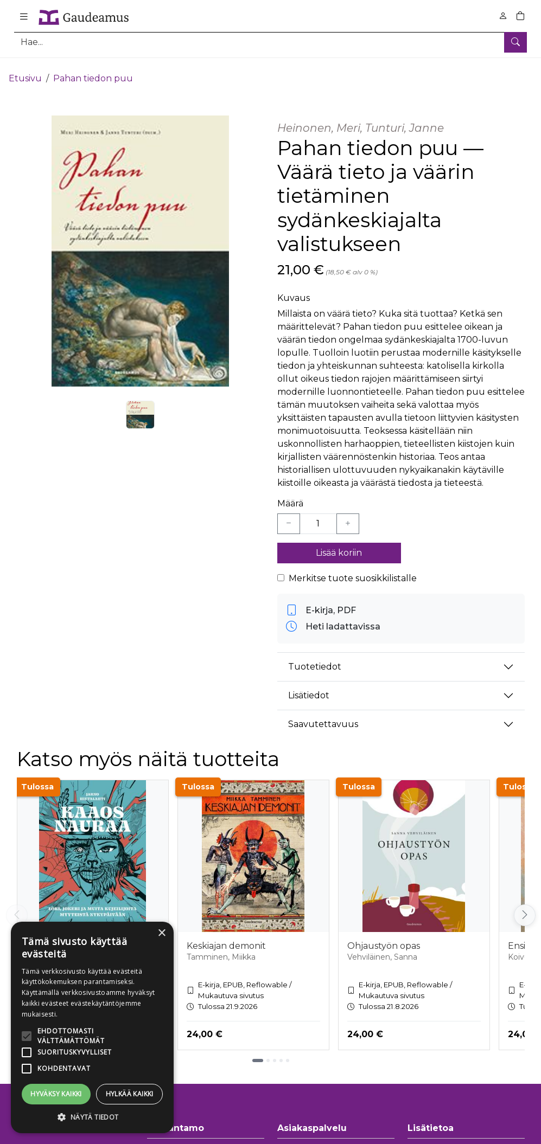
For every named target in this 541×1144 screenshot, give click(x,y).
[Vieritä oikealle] (525, 906)
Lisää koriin (339, 543)
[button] (92, 1116)
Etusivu (25, 69)
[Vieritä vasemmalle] (17, 906)
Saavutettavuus (323, 715)
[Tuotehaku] (270, 42)
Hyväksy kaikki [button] (56, 1093)
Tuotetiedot (314, 658)
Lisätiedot (308, 687)
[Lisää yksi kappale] (347, 514)
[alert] (92, 1027)
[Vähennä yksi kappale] (288, 514)
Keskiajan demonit (226, 936)
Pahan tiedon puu (93, 69)
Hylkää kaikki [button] (130, 1093)
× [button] (161, 933)
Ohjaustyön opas (383, 936)
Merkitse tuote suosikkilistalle (353, 569)
